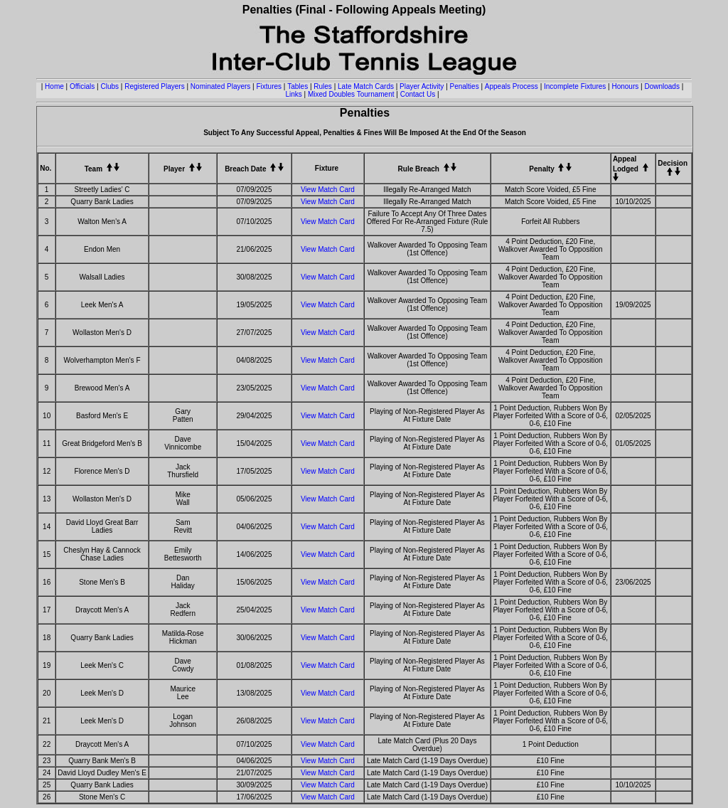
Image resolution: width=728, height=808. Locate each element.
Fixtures (269, 86)
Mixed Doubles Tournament (351, 94)
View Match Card (328, 189)
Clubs (109, 86)
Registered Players (154, 86)
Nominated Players (220, 86)
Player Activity (422, 86)
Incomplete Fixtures (575, 86)
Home (54, 86)
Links (293, 94)
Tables (297, 86)
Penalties (464, 86)
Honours (624, 86)
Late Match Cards (366, 86)
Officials (82, 86)
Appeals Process (511, 86)
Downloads (661, 86)
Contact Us (417, 94)
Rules (323, 86)
